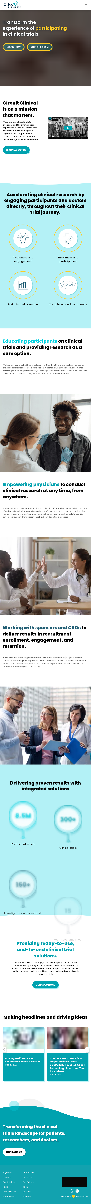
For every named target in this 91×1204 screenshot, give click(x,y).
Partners (27, 1196)
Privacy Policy (9, 1191)
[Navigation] (86, 6)
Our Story (27, 1177)
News (5, 1187)
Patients (7, 1177)
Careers (27, 1191)
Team (25, 1187)
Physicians (8, 1172)
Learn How (14, 47)
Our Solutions (45, 984)
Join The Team (40, 47)
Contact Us (14, 1152)
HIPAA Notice (9, 1196)
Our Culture (28, 1182)
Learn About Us (16, 150)
